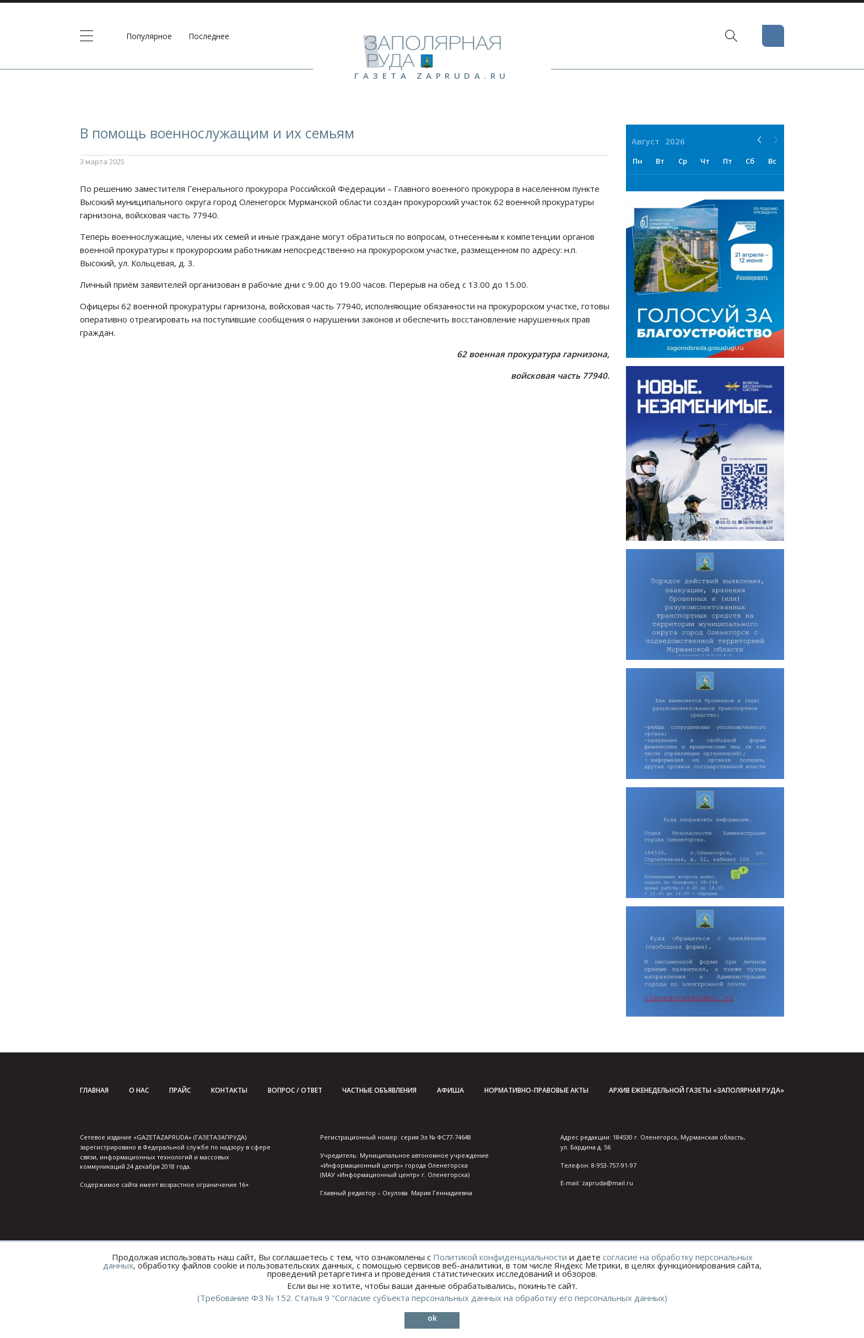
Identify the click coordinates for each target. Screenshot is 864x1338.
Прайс (180, 1090)
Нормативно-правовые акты (536, 1090)
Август (645, 141)
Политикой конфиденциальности (500, 1256)
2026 (675, 141)
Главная (94, 1090)
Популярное (149, 36)
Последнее (208, 36)
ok (432, 1318)
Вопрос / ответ (295, 1090)
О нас (139, 1090)
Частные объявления (379, 1090)
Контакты (229, 1090)
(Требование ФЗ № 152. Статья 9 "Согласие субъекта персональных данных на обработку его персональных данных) (432, 1297)
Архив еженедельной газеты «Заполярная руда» (696, 1090)
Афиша (450, 1090)
